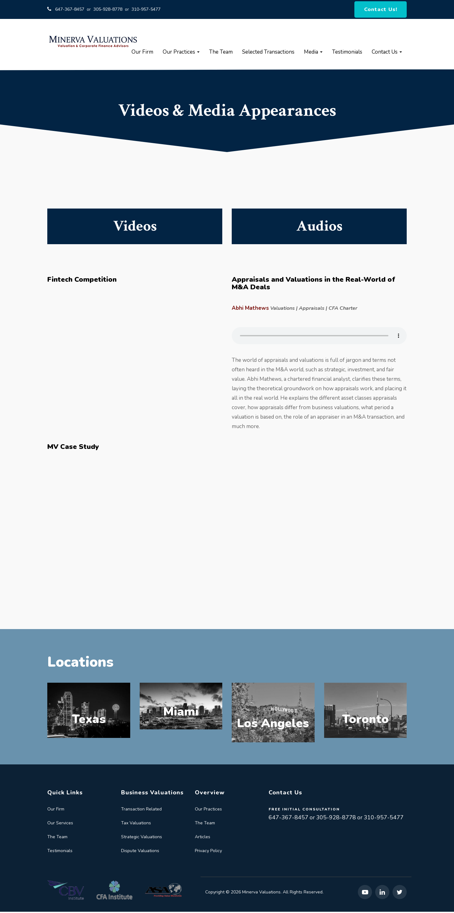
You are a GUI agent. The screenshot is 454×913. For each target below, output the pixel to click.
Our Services (60, 824)
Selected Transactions (268, 53)
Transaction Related (141, 810)
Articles (202, 838)
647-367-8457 (69, 10)
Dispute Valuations (140, 852)
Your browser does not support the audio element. (319, 336)
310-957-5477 (145, 10)
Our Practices (181, 53)
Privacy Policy (208, 852)
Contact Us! (381, 10)
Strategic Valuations (141, 838)
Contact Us (387, 53)
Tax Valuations (136, 824)
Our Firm (142, 53)
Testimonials (347, 53)
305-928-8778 (107, 10)
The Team (221, 53)
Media (313, 53)
